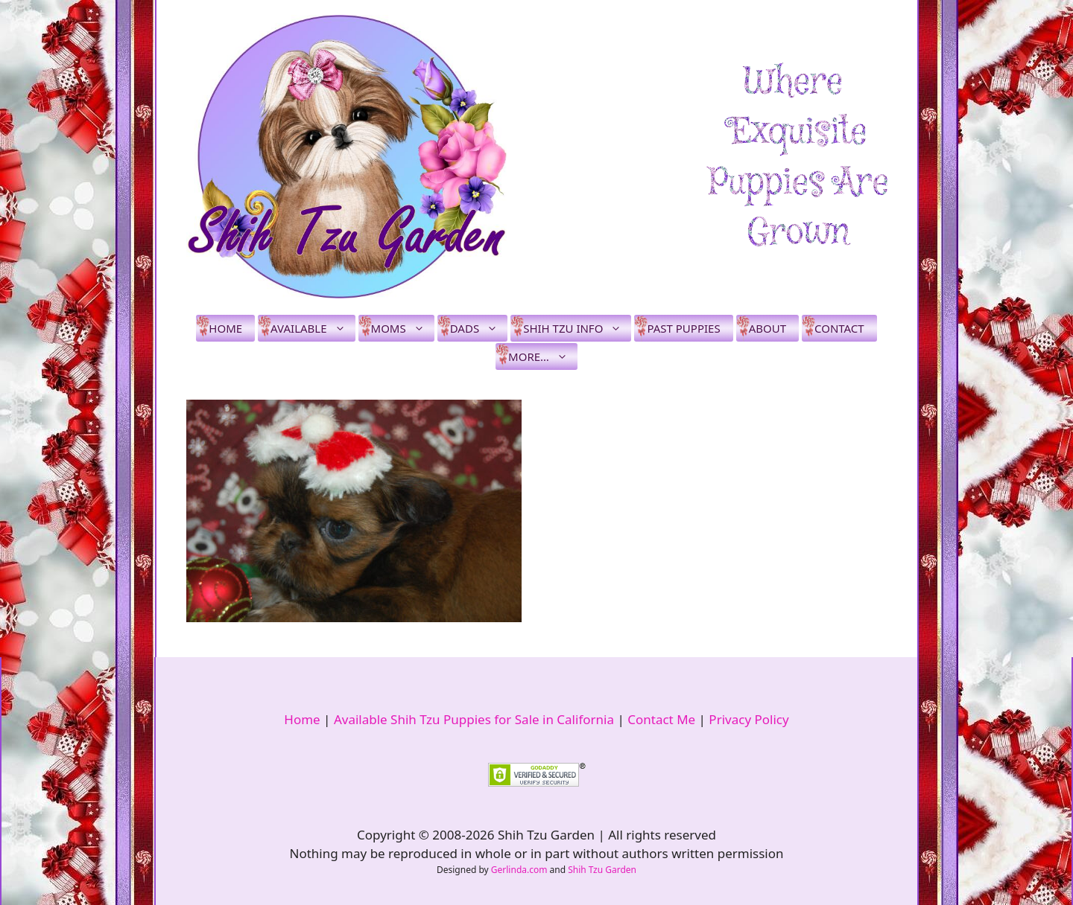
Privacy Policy (748, 719)
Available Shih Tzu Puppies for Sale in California (474, 719)
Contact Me (661, 719)
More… (542, 356)
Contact (839, 328)
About (767, 328)
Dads (478, 328)
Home (225, 328)
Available (312, 328)
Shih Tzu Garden (602, 869)
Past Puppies (683, 328)
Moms (402, 328)
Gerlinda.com (519, 869)
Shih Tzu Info (577, 328)
